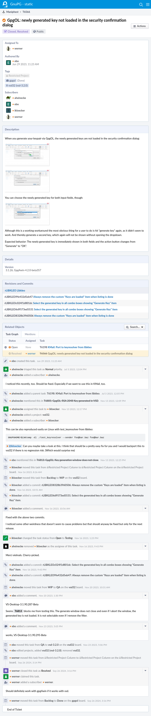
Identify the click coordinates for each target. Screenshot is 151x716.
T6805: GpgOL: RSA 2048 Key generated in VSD (71, 400)
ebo (15, 61)
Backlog (51, 477)
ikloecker (18, 110)
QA (58, 587)
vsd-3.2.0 (53, 644)
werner (17, 48)
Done (60, 700)
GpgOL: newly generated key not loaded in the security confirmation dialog (90, 353)
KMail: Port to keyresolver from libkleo (70, 347)
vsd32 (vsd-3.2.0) (51, 650)
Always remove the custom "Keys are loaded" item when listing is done (73, 296)
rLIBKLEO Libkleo (15, 290)
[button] (148, 4)
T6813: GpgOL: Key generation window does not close (67, 460)
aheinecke (19, 97)
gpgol (75, 700)
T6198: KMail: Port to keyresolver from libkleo (73, 393)
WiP (61, 477)
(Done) (21, 80)
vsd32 (45, 414)
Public (40, 31)
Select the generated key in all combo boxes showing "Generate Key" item (74, 303)
